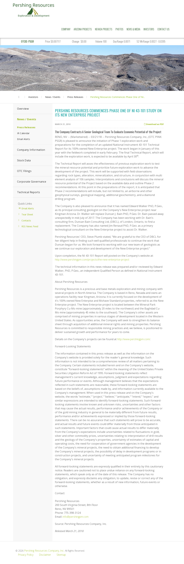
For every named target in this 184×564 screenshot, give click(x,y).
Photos (119, 29)
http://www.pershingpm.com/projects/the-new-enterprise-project (92, 259)
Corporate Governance (31, 181)
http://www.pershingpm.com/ (133, 339)
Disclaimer (45, 554)
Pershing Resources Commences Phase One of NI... (117, 97)
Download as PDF (154, 124)
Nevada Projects (103, 29)
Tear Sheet (27, 214)
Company (65, 29)
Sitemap (61, 554)
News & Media (133, 29)
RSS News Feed (30, 226)
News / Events (52, 97)
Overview (23, 108)
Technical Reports (28, 192)
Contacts (26, 220)
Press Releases (75, 97)
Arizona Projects (83, 29)
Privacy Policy (25, 554)
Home (19, 94)
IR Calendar (23, 133)
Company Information (31, 150)
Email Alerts (23, 139)
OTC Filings (24, 171)
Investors (149, 29)
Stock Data (24, 160)
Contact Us (163, 29)
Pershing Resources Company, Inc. (44, 550)
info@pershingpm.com (75, 516)
